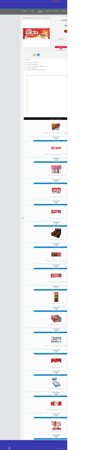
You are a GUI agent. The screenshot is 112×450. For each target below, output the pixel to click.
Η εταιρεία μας (80, 448)
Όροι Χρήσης (59, 448)
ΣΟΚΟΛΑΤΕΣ (47, 17)
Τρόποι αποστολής (105, 448)
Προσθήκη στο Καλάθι (72, 31)
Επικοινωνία (69, 448)
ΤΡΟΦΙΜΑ (24, 17)
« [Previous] (23, 217)
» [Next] (89, 217)
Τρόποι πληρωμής (92, 448)
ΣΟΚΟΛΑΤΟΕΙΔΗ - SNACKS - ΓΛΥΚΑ (36, 17)
